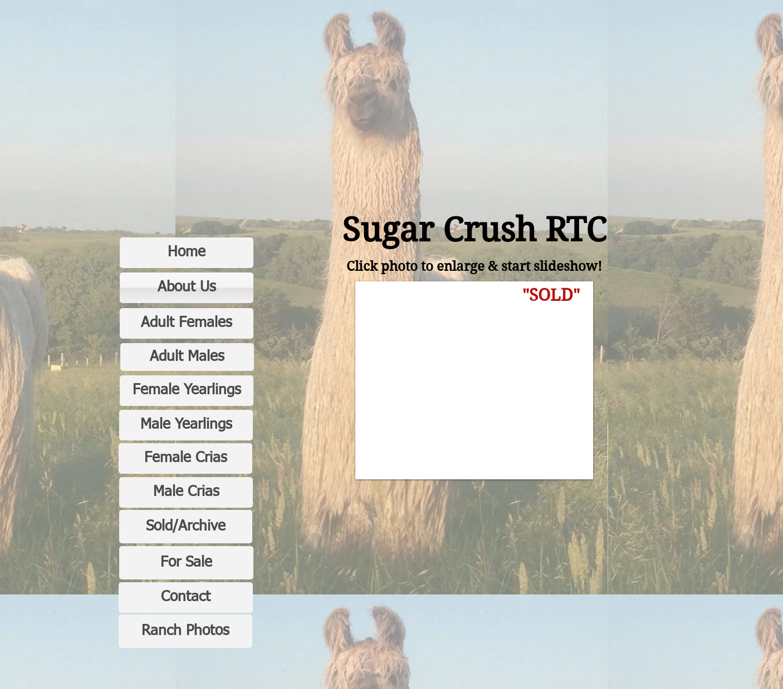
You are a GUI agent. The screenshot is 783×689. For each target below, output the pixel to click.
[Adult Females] (186, 323)
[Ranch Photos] (185, 631)
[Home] (186, 252)
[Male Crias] (186, 492)
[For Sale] (186, 562)
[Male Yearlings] (186, 425)
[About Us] (186, 287)
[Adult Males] (187, 357)
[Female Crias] (185, 458)
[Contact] (186, 597)
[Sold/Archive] (185, 526)
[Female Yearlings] (186, 390)
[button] (474, 380)
